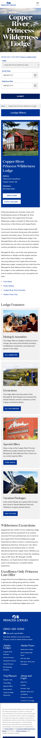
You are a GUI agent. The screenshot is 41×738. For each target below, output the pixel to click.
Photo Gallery (11, 202)
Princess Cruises (9, 639)
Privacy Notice (9, 733)
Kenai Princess (8, 664)
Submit (20, 96)
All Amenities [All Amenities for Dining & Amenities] (11, 355)
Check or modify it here (28, 57)
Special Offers (8, 686)
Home (3, 106)
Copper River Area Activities (14, 290)
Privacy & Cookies (27, 697)
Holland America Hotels (24, 639)
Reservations (7, 689)
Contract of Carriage (27, 701)
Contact (23, 685)
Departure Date (7, 81)
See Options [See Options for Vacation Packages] (10, 513)
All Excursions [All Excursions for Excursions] (12, 409)
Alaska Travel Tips (10, 294)
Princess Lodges (15, 619)
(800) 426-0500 (13, 629)
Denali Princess (8, 658)
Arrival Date (6, 71)
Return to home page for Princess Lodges (8, 4)
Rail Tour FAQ (25, 658)
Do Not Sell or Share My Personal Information (27, 706)
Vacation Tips (7, 680)
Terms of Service (21, 735)
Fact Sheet (7, 281)
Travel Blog (7, 683)
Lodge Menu (18, 112)
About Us (24, 682)
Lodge (4, 61)
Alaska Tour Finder (27, 649)
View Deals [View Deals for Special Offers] (10, 462)
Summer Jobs (25, 688)
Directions (12, 196)
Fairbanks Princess (9, 661)
